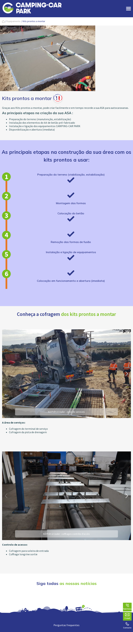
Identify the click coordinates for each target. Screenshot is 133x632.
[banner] (32, 8)
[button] (127, 373)
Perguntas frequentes (66, 625)
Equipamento (13, 21)
